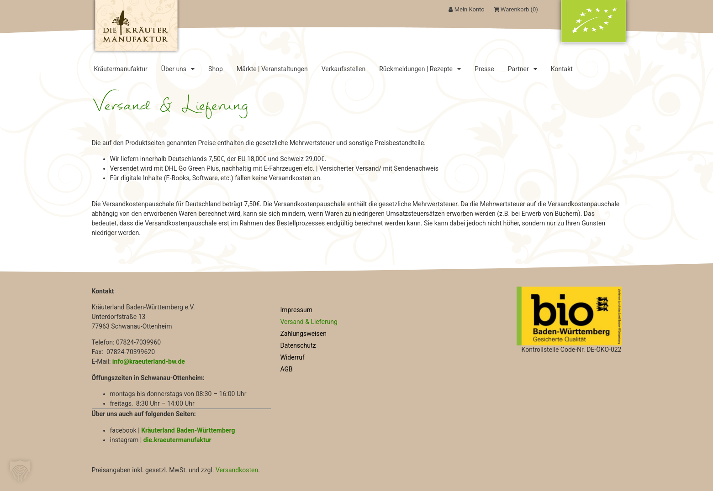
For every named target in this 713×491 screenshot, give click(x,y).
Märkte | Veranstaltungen (272, 69)
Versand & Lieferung (309, 321)
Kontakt (562, 69)
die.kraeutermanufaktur (177, 440)
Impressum (296, 309)
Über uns (178, 69)
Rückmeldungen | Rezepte (420, 69)
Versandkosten (237, 470)
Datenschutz (298, 345)
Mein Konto (466, 9)
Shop (215, 69)
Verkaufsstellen (344, 69)
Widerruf (292, 357)
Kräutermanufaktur (121, 69)
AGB (286, 369)
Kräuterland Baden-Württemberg (188, 430)
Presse (484, 69)
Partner (522, 69)
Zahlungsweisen (303, 333)
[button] (20, 471)
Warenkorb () (516, 9)
